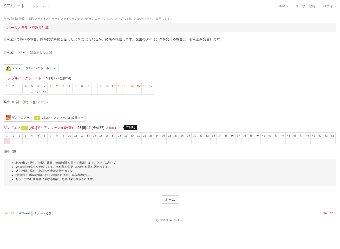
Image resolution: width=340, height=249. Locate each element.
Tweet (24, 213)
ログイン (329, 6)
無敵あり (114, 128)
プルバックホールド (41, 68)
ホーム (170, 199)
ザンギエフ (17, 117)
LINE (10, 213)
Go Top (329, 213)
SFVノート (14, 6)
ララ (13, 68)
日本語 (282, 6)
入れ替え (39, 102)
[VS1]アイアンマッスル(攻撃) (58, 118)
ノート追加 (43, 213)
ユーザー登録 (305, 6)
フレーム (40, 6)
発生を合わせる (41, 52)
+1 (22, 52)
